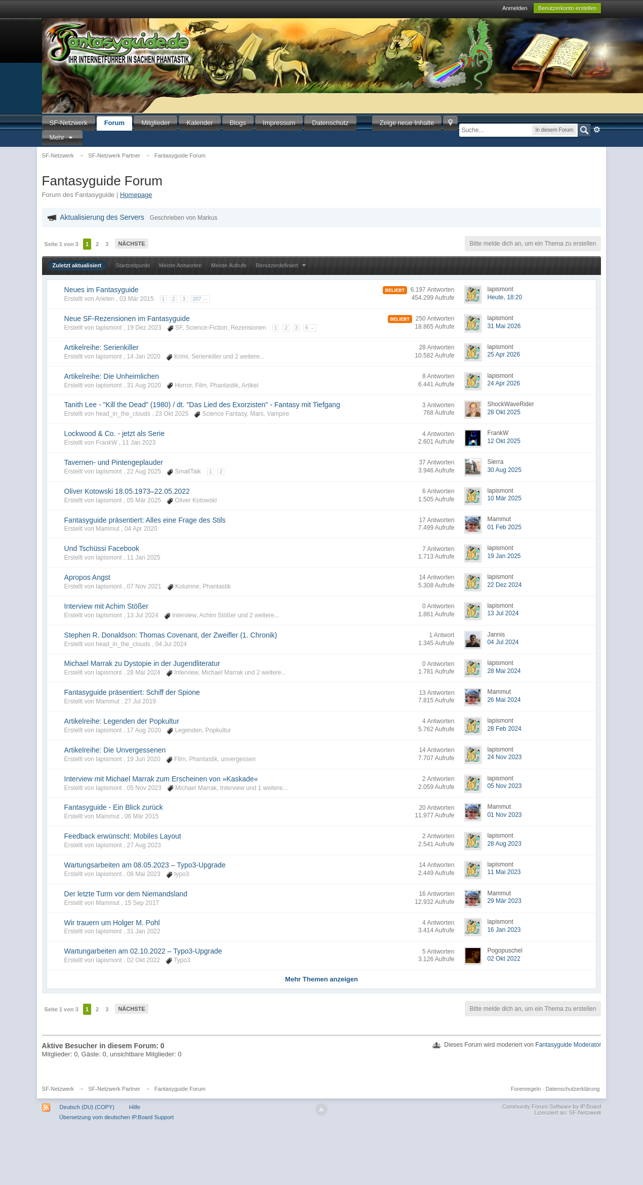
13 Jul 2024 (502, 613)
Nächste (131, 244)
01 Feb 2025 (504, 527)
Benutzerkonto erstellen (567, 8)
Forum (114, 123)
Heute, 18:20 (504, 297)
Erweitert (597, 130)
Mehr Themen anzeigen (321, 979)
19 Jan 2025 (503, 556)
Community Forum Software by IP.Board (551, 1106)
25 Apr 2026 (503, 354)
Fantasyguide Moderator (568, 1044)
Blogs (238, 123)
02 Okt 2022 (503, 958)
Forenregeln (526, 1089)
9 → (309, 328)
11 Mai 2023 (503, 872)
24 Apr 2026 (503, 383)
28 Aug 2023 (504, 843)
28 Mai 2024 (503, 671)
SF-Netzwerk (69, 123)
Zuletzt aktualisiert (77, 265)
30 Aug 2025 (504, 469)
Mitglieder (155, 123)
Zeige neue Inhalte (407, 123)
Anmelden (515, 8)
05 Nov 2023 (504, 785)
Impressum (279, 123)
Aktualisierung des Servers (102, 217)
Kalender (199, 123)
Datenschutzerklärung (572, 1089)
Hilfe (134, 1107)
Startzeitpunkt (132, 265)
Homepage (136, 195)
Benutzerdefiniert (282, 265)
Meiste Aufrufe (229, 265)
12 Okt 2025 (503, 441)
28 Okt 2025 (503, 412)
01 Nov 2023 (504, 814)
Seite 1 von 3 (61, 244)
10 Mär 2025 (504, 498)
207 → (200, 299)
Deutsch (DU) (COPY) (87, 1107)
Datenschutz (330, 123)
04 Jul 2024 (502, 642)
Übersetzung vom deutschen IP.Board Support (116, 1117)
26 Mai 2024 (503, 699)
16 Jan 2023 (503, 929)
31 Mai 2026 (503, 326)
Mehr (62, 137)
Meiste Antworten (180, 265)
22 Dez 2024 (504, 584)
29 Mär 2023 (504, 900)
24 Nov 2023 (504, 757)
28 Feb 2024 (504, 728)
